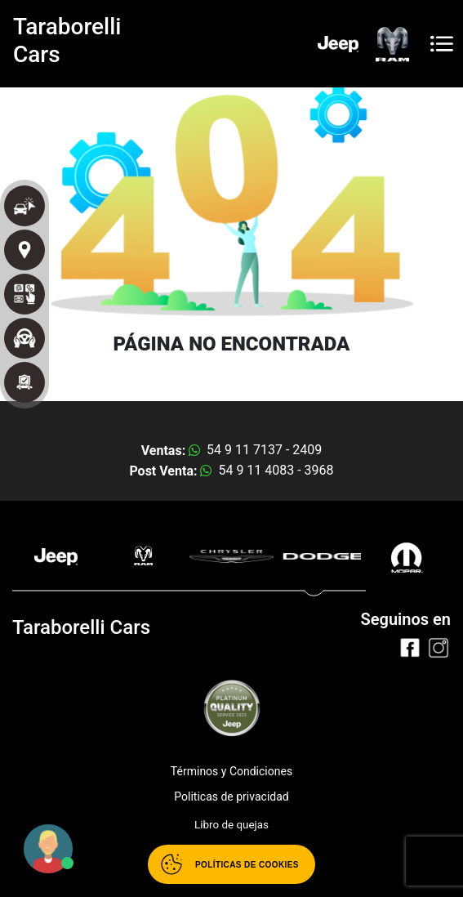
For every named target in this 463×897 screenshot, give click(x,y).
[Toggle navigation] (442, 43)
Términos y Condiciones (231, 771)
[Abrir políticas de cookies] (231, 864)
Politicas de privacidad (231, 796)
